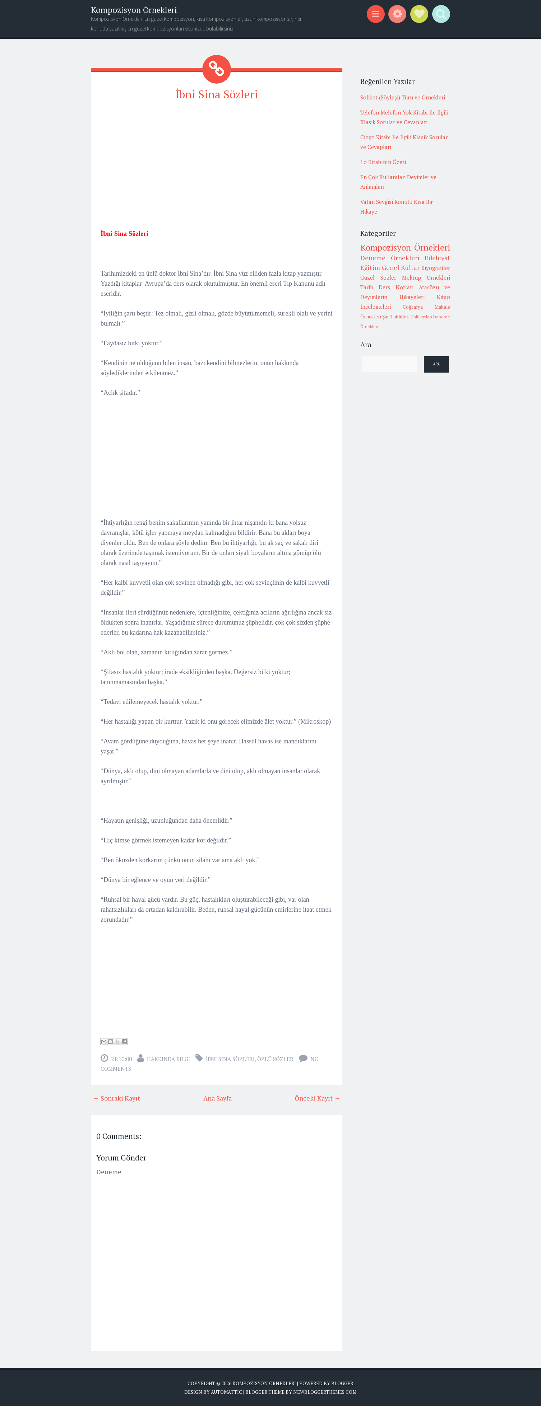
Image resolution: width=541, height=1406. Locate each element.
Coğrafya (413, 307)
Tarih (366, 287)
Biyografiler (435, 267)
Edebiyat (437, 257)
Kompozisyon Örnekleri (134, 9)
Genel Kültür (401, 267)
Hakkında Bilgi (168, 1058)
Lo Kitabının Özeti (383, 161)
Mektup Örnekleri (426, 277)
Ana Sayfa (217, 1098)
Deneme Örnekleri (390, 257)
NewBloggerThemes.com (324, 1391)
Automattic (226, 1391)
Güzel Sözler (378, 277)
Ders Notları (396, 287)
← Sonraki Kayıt (116, 1098)
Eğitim (370, 267)
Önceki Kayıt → (318, 1098)
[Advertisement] (217, 158)
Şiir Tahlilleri (396, 316)
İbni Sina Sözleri (216, 94)
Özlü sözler (275, 1058)
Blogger (342, 1383)
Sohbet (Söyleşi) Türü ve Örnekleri (402, 97)
